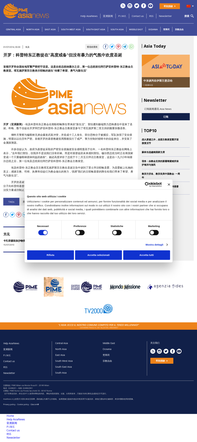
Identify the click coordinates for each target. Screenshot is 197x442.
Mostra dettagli (154, 244)
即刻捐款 (170, 6)
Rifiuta (50, 255)
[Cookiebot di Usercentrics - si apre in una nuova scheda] (147, 184)
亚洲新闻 (108, 16)
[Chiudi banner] (169, 184)
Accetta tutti (146, 255)
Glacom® (35, 404)
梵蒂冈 (166, 29)
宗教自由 (179, 29)
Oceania (153, 29)
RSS (151, 16)
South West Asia (71, 29)
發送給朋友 (92, 46)
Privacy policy (9, 404)
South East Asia (95, 29)
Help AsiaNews (89, 16)
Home (10, 416)
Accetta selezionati (98, 255)
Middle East (136, 29)
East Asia (50, 29)
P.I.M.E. (122, 16)
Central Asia (13, 29)
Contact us (138, 16)
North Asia (32, 29)
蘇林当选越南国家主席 (153, 152)
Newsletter (165, 16)
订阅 (165, 116)
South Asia (117, 29)
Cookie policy (23, 404)
